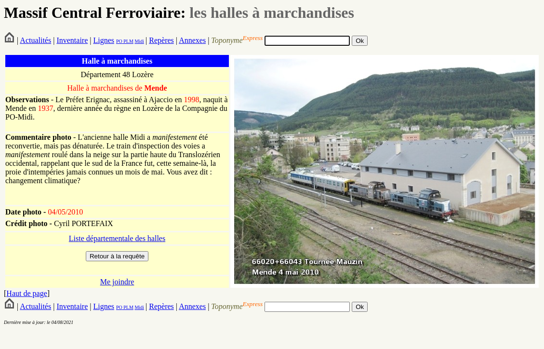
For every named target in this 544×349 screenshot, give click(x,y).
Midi (139, 41)
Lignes (103, 40)
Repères (161, 40)
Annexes (192, 40)
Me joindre (117, 282)
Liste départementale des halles (117, 238)
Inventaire (72, 40)
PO (119, 41)
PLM (127, 41)
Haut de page (26, 293)
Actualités (35, 40)
